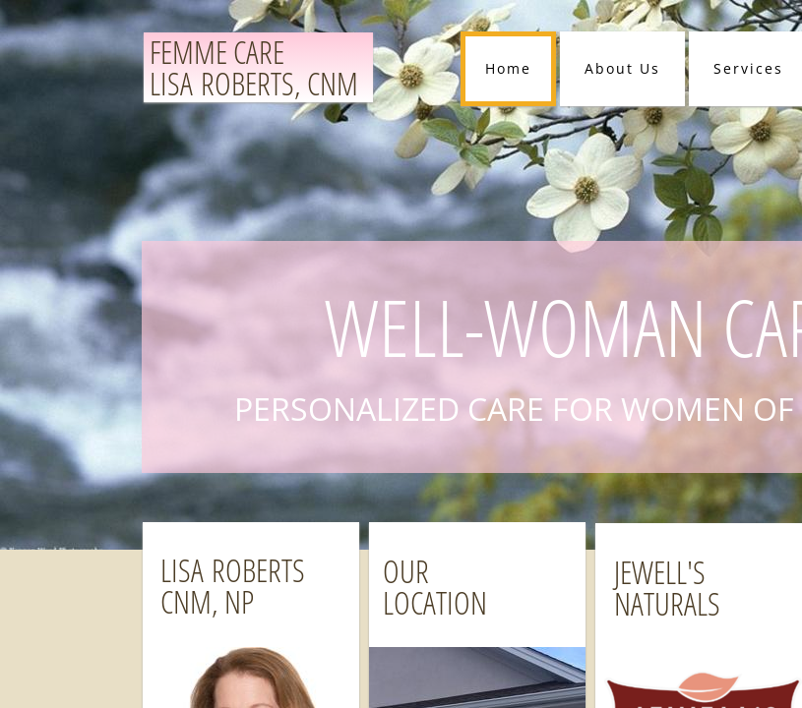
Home (508, 68)
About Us (622, 68)
